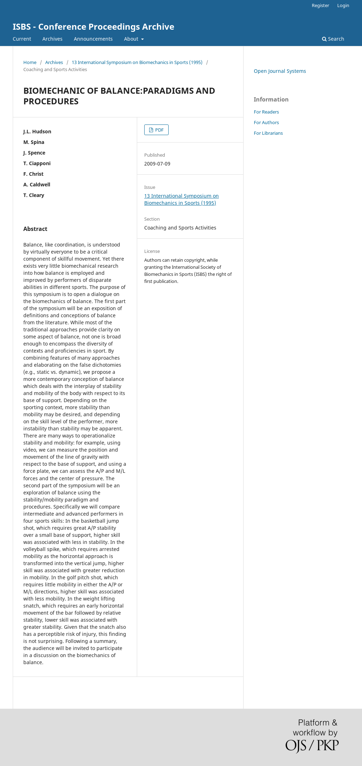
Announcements (93, 38)
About (132, 38)
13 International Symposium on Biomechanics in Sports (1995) (137, 62)
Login (343, 5)
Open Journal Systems (280, 71)
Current (22, 38)
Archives (52, 38)
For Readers (266, 112)
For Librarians (268, 133)
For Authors (266, 122)
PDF (159, 130)
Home (29, 62)
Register (320, 5)
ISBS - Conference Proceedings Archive (93, 26)
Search (333, 38)
